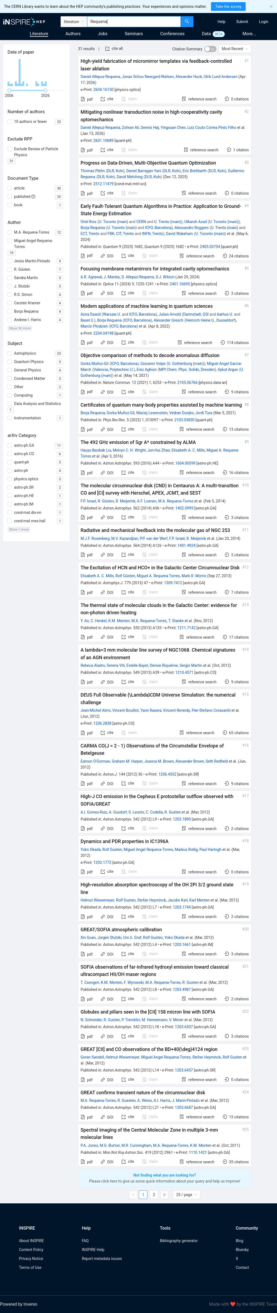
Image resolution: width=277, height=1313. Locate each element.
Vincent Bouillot (125, 710)
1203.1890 (182, 819)
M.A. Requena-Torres (175, 501)
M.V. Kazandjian (124, 538)
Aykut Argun (228, 369)
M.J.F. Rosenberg (95, 538)
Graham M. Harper (127, 761)
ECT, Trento (90, 233)
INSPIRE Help (93, 1249)
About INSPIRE (31, 1241)
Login (263, 21)
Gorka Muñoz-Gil (94, 363)
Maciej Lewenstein (152, 413)
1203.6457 (184, 1070)
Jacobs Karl (178, 900)
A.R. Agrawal (91, 277)
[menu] (236, 21)
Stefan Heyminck (151, 900)
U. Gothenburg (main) (186, 363)
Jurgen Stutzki (109, 937)
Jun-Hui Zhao (158, 450)
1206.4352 (167, 774)
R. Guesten (126, 1100)
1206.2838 (102, 723)
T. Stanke (176, 621)
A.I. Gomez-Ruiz (94, 812)
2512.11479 (103, 184)
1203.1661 (182, 944)
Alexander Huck (189, 76)
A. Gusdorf (118, 812)
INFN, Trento (152, 233)
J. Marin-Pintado (186, 1100)
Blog (239, 1241)
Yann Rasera (150, 710)
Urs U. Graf (132, 937)
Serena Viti (116, 665)
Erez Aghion (147, 369)
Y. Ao (85, 621)
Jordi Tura (203, 413)
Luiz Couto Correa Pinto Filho (211, 127)
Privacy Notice (31, 1258)
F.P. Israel (88, 501)
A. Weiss (144, 1100)
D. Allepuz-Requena (137, 277)
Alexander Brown (190, 761)
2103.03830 (184, 420)
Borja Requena (93, 228)
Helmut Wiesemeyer (97, 900)
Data (206, 33)
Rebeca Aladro (93, 665)
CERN (141, 222)
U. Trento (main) (167, 222)
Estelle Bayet (137, 665)
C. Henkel (99, 621)
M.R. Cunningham (136, 1145)
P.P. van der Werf (153, 538)
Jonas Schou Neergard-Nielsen (148, 76)
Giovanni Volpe (153, 363)
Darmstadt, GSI (196, 314)
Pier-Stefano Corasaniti (211, 710)
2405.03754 (210, 246)
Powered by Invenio (18, 1304)
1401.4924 (186, 545)
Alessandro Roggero (191, 228)
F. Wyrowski (134, 982)
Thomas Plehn (93, 171)
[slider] (9, 90)
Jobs (102, 33)
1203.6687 (184, 1107)
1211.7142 (186, 628)
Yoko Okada (91, 849)
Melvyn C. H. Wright (129, 450)
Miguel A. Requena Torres (158, 576)
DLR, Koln (115, 171)
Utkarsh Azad (195, 222)
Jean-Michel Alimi (96, 710)
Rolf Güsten (125, 576)
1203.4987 (182, 989)
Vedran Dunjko (181, 413)
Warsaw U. (112, 314)
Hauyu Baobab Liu (96, 450)
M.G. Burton (110, 1145)
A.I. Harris (162, 1100)
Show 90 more (20, 328)
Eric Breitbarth (195, 171)
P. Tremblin (130, 1020)
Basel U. (87, 320)
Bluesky (242, 1249)
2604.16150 (103, 89)
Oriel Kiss (89, 222)
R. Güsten (106, 501)
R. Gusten (172, 812)
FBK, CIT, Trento (121, 233)
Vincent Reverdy (176, 710)
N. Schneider (91, 1020)
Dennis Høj (150, 127)
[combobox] (134, 21)
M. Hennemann (154, 1020)
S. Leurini (136, 812)
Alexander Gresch (168, 320)
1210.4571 (184, 672)
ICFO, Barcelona (158, 228)
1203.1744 (182, 907)
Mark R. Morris (194, 576)
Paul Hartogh (210, 849)
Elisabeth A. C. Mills (188, 450)
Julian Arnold (170, 314)
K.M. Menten (119, 621)
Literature (39, 33)
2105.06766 (187, 382)
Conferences (172, 33)
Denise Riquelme (164, 665)
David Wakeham (179, 233)
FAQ (85, 1241)
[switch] (210, 49)
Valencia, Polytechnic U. (114, 369)
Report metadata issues (102, 1258)
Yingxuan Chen (173, 127)
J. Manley (112, 277)
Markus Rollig (186, 849)
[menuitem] (222, 21)
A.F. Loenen (147, 501)
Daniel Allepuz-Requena (100, 76)
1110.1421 (198, 1152)
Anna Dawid (91, 314)
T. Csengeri (90, 982)
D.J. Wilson (165, 277)
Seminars (134, 33)
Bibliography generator (179, 1241)
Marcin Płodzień (94, 326)
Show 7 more (19, 529)
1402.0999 (184, 508)
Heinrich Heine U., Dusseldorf (210, 320)
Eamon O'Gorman (95, 761)
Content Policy (31, 1249)
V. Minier (176, 1020)
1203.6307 (184, 1027)
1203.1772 (102, 862)
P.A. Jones (89, 1145)
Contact (242, 1267)
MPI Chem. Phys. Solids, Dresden (187, 369)
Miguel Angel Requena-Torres (148, 849)
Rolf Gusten (112, 849)
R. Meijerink (126, 501)
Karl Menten (199, 900)
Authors (73, 33)
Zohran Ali (130, 127)
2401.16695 (180, 284)
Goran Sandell (92, 1057)
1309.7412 (173, 583)
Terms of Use (30, 1267)
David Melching (129, 177)
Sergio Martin (191, 665)
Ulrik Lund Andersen (221, 76)
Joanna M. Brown (159, 761)
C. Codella (154, 812)
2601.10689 (103, 140)
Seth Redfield (217, 761)
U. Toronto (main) (113, 222)
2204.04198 (103, 333)
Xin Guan (88, 937)
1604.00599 (185, 463)
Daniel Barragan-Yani (143, 171)
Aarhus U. (225, 314)
